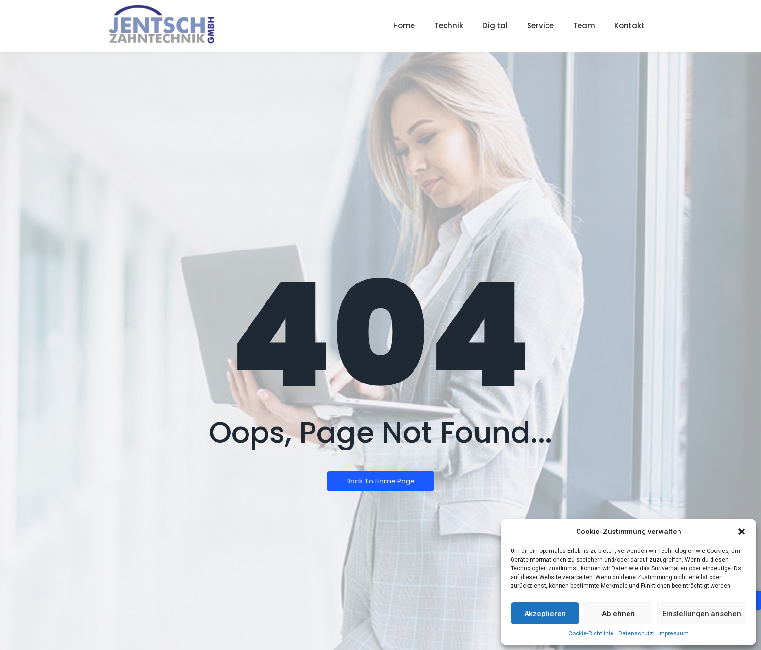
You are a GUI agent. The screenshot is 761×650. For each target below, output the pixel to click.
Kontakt (629, 25)
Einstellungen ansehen (701, 613)
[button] (741, 531)
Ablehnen (618, 613)
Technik (448, 25)
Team (584, 25)
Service (540, 25)
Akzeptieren (545, 613)
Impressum (673, 633)
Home (404, 25)
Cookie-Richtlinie (590, 633)
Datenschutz (635, 633)
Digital (495, 25)
